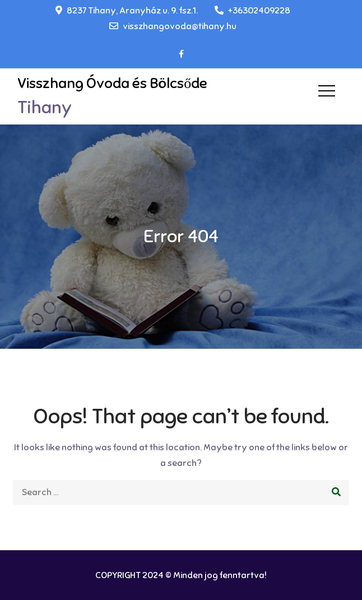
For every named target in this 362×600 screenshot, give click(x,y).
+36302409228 (252, 10)
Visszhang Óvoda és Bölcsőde (112, 83)
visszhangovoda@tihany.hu (172, 26)
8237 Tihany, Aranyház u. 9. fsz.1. (126, 10)
